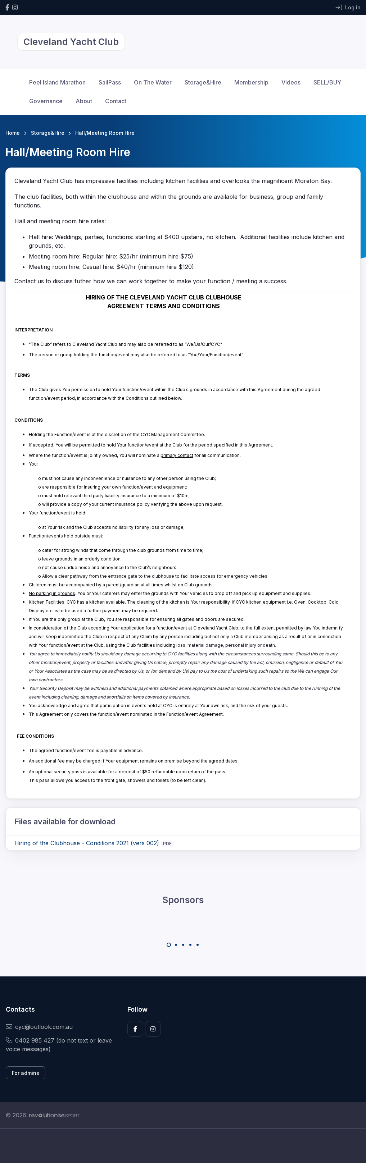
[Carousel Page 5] (197, 945)
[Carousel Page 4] (190, 945)
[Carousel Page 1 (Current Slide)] (169, 945)
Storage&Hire (203, 82)
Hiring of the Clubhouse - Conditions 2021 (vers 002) (86, 843)
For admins (25, 1073)
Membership (251, 82)
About (84, 101)
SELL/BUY (327, 82)
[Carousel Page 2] (176, 945)
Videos (291, 82)
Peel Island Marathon (57, 82)
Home (12, 133)
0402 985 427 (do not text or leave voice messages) (59, 1045)
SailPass (110, 82)
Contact (115, 101)
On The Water (153, 82)
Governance (46, 101)
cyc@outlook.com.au (39, 1026)
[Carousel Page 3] (183, 945)
